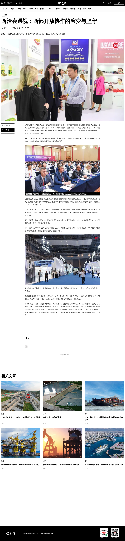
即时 (57, 9)
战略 (12, 9)
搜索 (19, 3)
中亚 (24, 9)
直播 (89, 9)
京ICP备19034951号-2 (47, 533)
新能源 (42, 9)
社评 (84, 9)
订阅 (119, 3)
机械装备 (73, 9)
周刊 (79, 9)
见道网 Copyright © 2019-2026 (29, 533)
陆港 (50, 9)
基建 (64, 9)
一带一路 (4, 9)
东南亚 (30, 9)
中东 (19, 9)
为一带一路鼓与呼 (7, 3)
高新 (36, 9)
